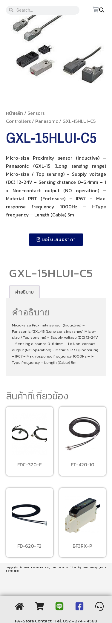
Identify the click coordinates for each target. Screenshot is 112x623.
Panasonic (46, 121)
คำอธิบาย (24, 291)
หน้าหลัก (14, 113)
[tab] (24, 291)
